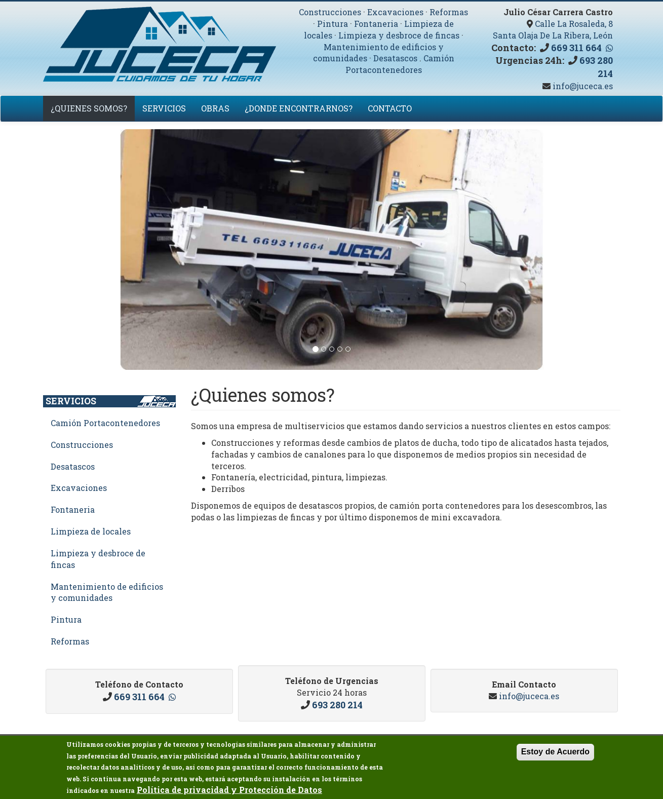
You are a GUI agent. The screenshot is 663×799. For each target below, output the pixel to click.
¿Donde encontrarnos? (299, 108)
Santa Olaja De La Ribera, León (553, 35)
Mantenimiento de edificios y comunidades (107, 592)
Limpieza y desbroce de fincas (398, 35)
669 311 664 (576, 48)
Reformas (449, 12)
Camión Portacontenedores (399, 64)
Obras (215, 108)
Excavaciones (395, 12)
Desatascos (395, 58)
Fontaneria (376, 23)
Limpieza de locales (91, 531)
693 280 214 (337, 705)
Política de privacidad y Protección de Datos (229, 791)
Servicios (164, 108)
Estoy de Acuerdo (555, 753)
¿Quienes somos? (89, 108)
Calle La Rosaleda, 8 (574, 23)
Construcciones (330, 12)
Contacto (390, 108)
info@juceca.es (582, 86)
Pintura (332, 23)
